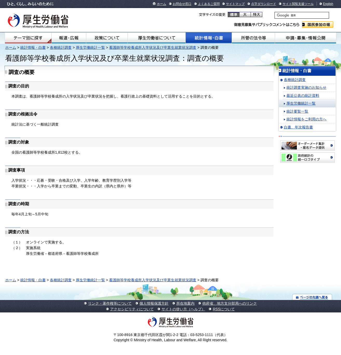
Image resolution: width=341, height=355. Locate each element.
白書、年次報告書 (298, 127)
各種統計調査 (61, 47)
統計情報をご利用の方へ (306, 119)
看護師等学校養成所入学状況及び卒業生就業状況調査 (152, 47)
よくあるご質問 (209, 4)
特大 (256, 14)
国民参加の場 (317, 24)
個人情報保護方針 (154, 303)
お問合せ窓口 (182, 4)
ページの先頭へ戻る (312, 297)
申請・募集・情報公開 (305, 37)
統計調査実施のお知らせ (306, 87)
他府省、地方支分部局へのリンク (229, 303)
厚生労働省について (156, 37)
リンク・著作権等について (110, 303)
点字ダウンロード (263, 4)
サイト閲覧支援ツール (298, 4)
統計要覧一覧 (297, 111)
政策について (106, 37)
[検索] (302, 15)
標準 (233, 14)
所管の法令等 (253, 37)
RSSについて (224, 309)
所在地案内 (185, 303)
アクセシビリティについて (132, 309)
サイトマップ (235, 4)
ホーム (161, 4)
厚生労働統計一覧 (90, 47)
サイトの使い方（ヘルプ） (183, 309)
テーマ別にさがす (28, 38)
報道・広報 (69, 37)
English (328, 4)
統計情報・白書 (209, 37)
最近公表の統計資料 (302, 95)
